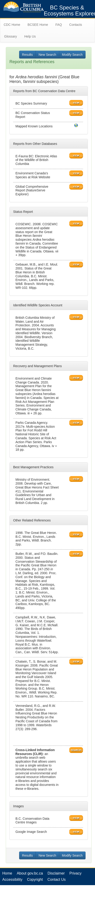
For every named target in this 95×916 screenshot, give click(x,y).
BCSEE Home (38, 24)
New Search (47, 54)
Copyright (35, 879)
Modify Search (72, 54)
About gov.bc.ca (30, 873)
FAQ (58, 24)
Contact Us (57, 879)
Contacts (75, 24)
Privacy (75, 873)
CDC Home (12, 24)
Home (7, 873)
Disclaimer (56, 873)
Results (27, 54)
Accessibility (12, 879)
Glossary (10, 36)
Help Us (30, 36)
